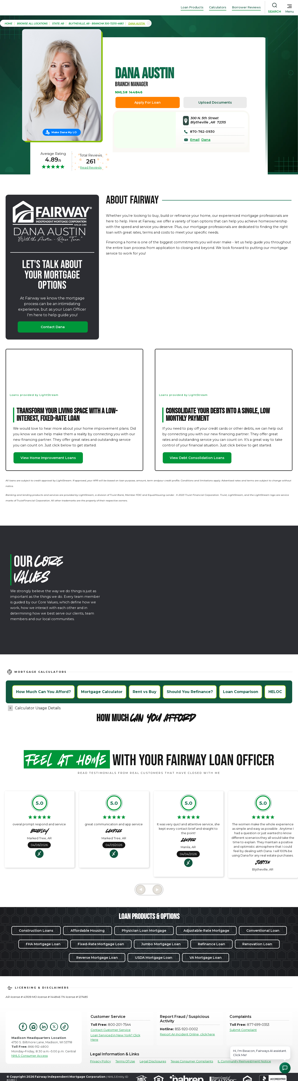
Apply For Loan (147, 102)
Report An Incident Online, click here (187, 1034)
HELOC (275, 692)
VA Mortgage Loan (206, 957)
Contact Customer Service (111, 1030)
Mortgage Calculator (101, 692)
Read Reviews (91, 167)
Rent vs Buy (144, 692)
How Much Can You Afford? (43, 692)
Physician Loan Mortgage (144, 930)
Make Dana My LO (64, 132)
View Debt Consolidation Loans (197, 458)
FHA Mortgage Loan (43, 944)
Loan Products (192, 7)
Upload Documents (215, 102)
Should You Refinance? (190, 692)
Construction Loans (36, 930)
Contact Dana (53, 327)
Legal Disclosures (153, 1061)
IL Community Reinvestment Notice (244, 1061)
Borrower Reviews (246, 7)
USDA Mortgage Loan (153, 957)
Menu (289, 11)
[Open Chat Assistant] (285, 1068)
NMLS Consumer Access (29, 1055)
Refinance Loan (211, 944)
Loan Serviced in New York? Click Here (115, 1037)
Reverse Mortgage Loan (97, 957)
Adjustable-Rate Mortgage (206, 930)
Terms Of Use (125, 1061)
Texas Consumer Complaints (192, 1061)
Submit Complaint (243, 1030)
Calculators (217, 7)
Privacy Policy (100, 1061)
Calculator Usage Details (38, 708)
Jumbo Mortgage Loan (161, 944)
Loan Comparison (240, 692)
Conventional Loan (262, 930)
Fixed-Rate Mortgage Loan (101, 944)
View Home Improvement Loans (48, 458)
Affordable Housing (88, 930)
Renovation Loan (257, 944)
